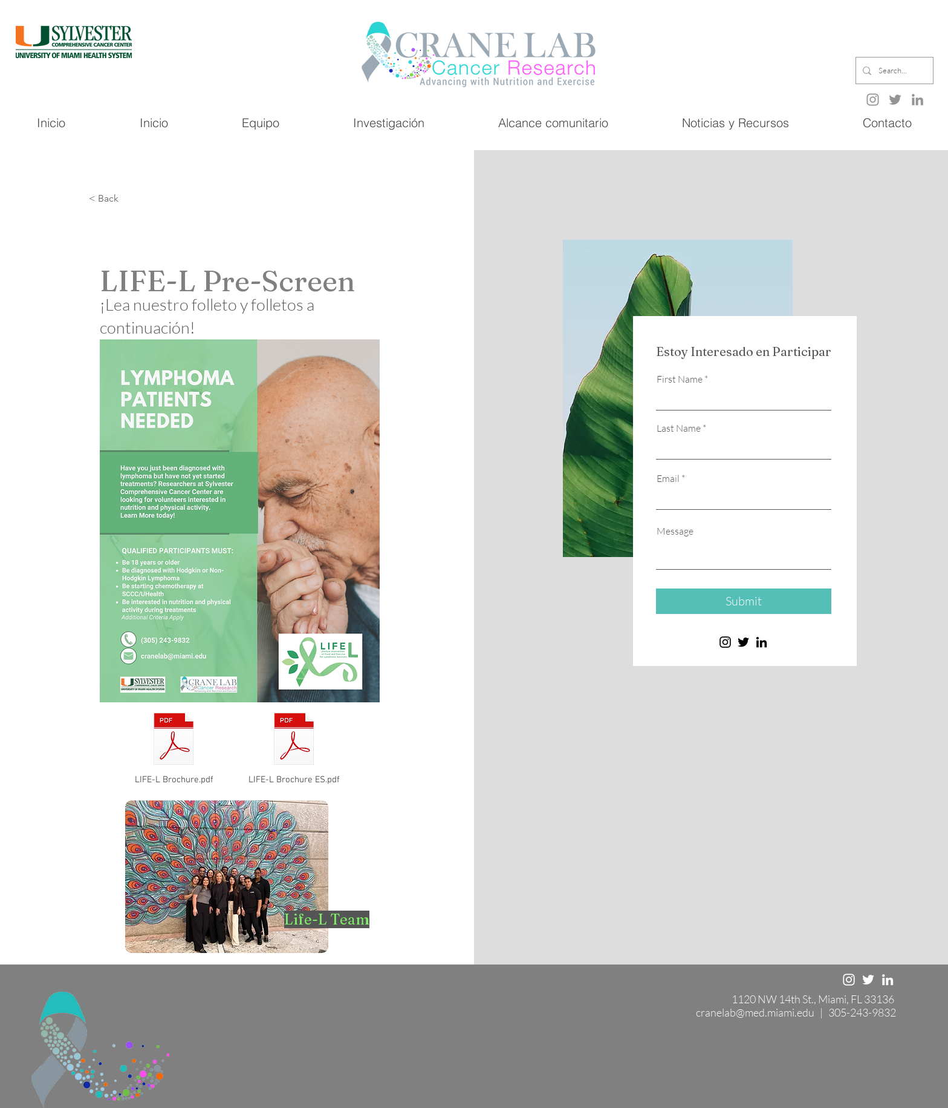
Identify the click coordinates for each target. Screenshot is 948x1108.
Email (668, 478)
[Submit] (743, 601)
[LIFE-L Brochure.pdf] (174, 747)
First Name (680, 379)
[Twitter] (895, 99)
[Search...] (892, 71)
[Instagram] (725, 642)
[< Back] (129, 199)
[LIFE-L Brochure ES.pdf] (294, 747)
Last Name (679, 428)
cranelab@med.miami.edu (755, 1012)
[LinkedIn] (917, 99)
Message (675, 531)
